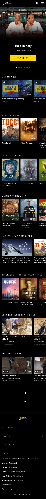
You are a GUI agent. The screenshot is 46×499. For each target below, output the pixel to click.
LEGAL (5, 453)
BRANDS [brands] (6, 436)
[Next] (43, 89)
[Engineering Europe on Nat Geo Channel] (10, 290)
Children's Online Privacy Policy (14, 472)
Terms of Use (7, 485)
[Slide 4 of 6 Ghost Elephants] (24, 67)
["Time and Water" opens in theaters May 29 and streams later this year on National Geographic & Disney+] (17, 251)
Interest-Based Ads (9, 463)
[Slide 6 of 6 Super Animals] (29, 67)
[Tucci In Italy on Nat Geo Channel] (10, 131)
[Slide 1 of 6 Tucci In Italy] (16, 67)
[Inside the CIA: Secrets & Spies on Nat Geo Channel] (28, 292)
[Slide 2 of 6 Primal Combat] (19, 67)
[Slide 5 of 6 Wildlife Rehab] (27, 67)
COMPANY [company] (8, 428)
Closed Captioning (9, 467)
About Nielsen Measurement (13, 480)
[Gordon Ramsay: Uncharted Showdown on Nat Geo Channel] (28, 214)
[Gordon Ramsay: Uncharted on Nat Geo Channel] (10, 213)
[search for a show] (37, 3)
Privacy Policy (7, 489)
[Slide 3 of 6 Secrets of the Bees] (21, 67)
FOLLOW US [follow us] (8, 445)
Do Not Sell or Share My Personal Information (20, 459)
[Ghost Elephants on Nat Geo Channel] (28, 171)
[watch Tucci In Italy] (23, 58)
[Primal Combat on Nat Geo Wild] (28, 131)
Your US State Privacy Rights (13, 476)
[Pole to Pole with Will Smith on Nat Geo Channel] (10, 173)
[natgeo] (7, 3)
